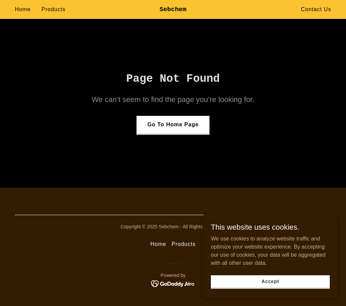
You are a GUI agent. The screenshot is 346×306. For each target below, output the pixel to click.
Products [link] (54, 9)
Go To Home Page (173, 124)
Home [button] (158, 244)
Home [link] (23, 9)
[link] (173, 9)
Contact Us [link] (316, 9)
